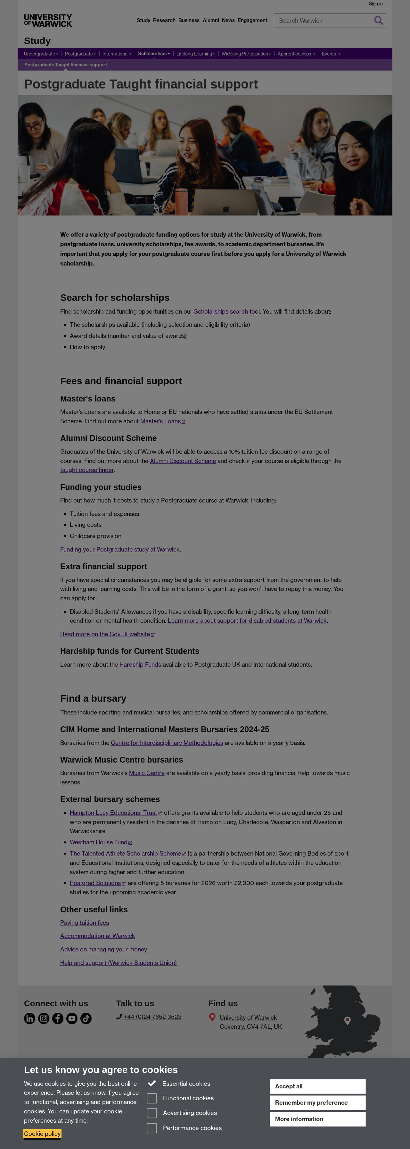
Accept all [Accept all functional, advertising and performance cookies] (289, 1086)
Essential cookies (178, 1083)
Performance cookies (184, 1129)
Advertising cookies (182, 1113)
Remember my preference (311, 1102)
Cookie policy (42, 1133)
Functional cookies (180, 1099)
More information (299, 1119)
